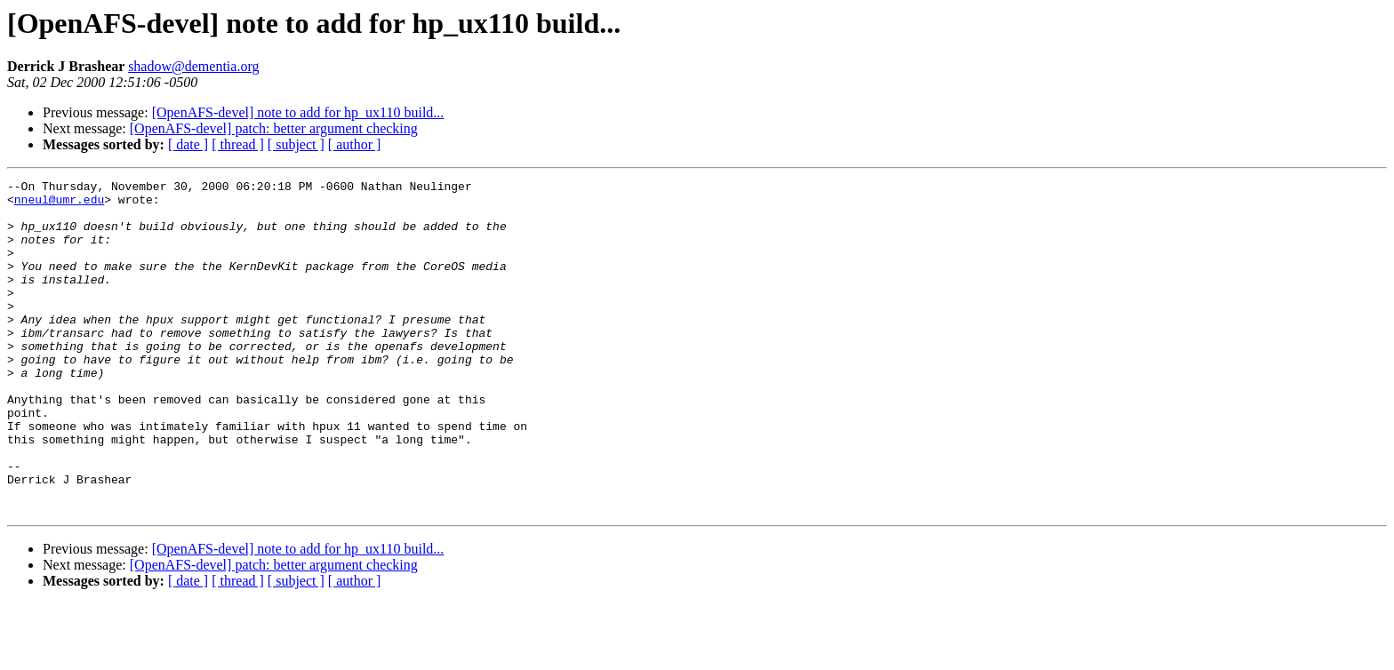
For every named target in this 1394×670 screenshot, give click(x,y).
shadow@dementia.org (193, 66)
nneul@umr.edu (59, 204)
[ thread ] (238, 144)
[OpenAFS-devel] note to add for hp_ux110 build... (298, 112)
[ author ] (354, 144)
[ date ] (188, 144)
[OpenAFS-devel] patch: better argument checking (274, 128)
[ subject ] (296, 144)
